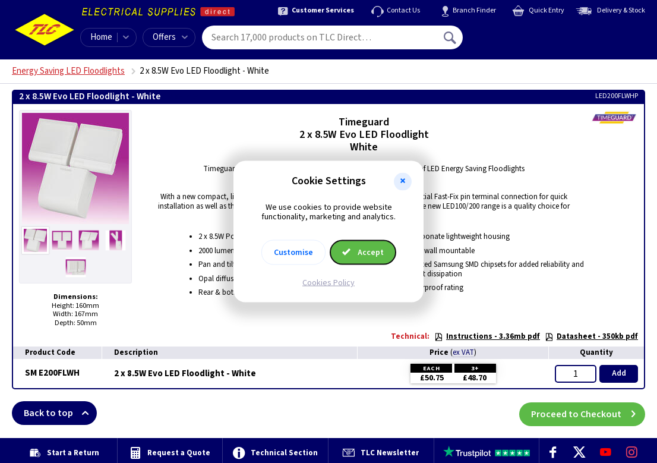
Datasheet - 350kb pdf (591, 336)
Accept (363, 253)
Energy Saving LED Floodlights (68, 71)
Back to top (60, 413)
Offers (170, 37)
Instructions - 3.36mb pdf (487, 336)
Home (101, 37)
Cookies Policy (328, 283)
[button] (403, 181)
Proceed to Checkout (588, 413)
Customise (293, 253)
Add (619, 373)
